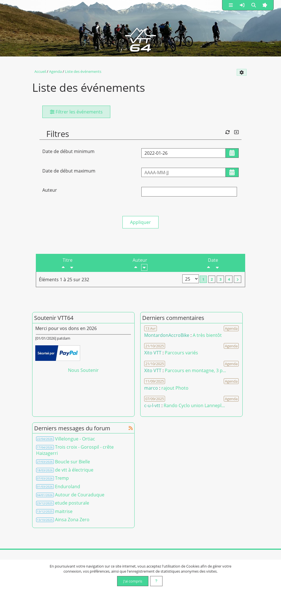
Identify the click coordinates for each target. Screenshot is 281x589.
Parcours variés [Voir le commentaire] (181, 353)
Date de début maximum (68, 171)
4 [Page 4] (229, 279)
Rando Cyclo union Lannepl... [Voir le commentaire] (194, 405)
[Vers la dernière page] (237, 279)
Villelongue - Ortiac (75, 439)
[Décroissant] (63, 267)
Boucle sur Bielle (72, 462)
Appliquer (140, 222)
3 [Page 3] (220, 279)
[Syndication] (131, 428)
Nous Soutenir (83, 370)
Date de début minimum (68, 151)
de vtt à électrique (74, 470)
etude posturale (72, 503)
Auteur (49, 190)
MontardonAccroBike (166, 335)
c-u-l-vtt (152, 405)
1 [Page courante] (203, 279)
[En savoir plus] (156, 581)
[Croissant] (72, 267)
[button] (230, 5)
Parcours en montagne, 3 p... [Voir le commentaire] (195, 370)
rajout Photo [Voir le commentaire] (174, 388)
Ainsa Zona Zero (72, 519)
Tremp (62, 478)
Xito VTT (152, 353)
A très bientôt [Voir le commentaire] (207, 335)
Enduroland (67, 486)
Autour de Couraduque (79, 495)
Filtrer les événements (76, 112)
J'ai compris (132, 581)
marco (151, 388)
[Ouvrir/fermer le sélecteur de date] (232, 153)
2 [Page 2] (212, 279)
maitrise (64, 511)
